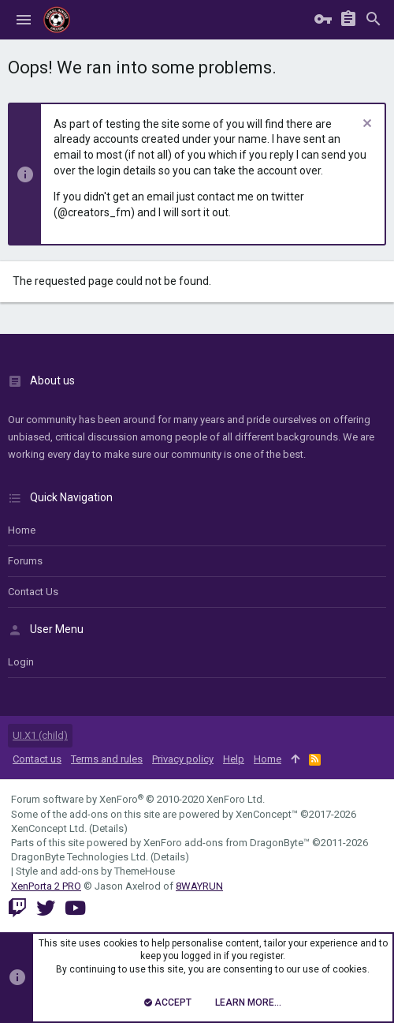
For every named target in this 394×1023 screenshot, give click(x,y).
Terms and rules (107, 759)
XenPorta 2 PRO (46, 886)
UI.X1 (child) (40, 735)
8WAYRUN (199, 886)
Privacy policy (183, 759)
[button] (23, 19)
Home (21, 530)
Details (108, 828)
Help (233, 759)
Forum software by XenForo (138, 799)
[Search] (373, 20)
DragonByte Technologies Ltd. (79, 857)
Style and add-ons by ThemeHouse (95, 871)
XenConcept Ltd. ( (51, 828)
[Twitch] (17, 908)
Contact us (33, 592)
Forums (25, 561)
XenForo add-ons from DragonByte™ (226, 843)
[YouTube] (75, 908)
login (21, 662)
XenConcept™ (267, 814)
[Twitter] (45, 908)
